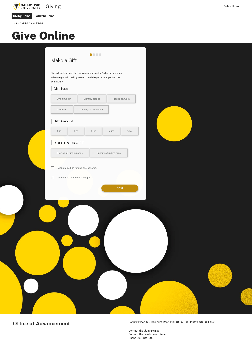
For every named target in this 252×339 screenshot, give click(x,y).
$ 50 (76, 131)
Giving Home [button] (22, 16)
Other (130, 131)
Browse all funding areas (70, 152)
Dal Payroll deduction (91, 109)
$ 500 (111, 131)
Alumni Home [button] (45, 16)
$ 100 (93, 131)
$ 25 (59, 131)
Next (120, 188)
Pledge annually (121, 98)
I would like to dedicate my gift (73, 177)
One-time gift (64, 98)
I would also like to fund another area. (77, 167)
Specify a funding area (109, 152)
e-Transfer (62, 109)
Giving (53, 6)
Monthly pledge (92, 98)
